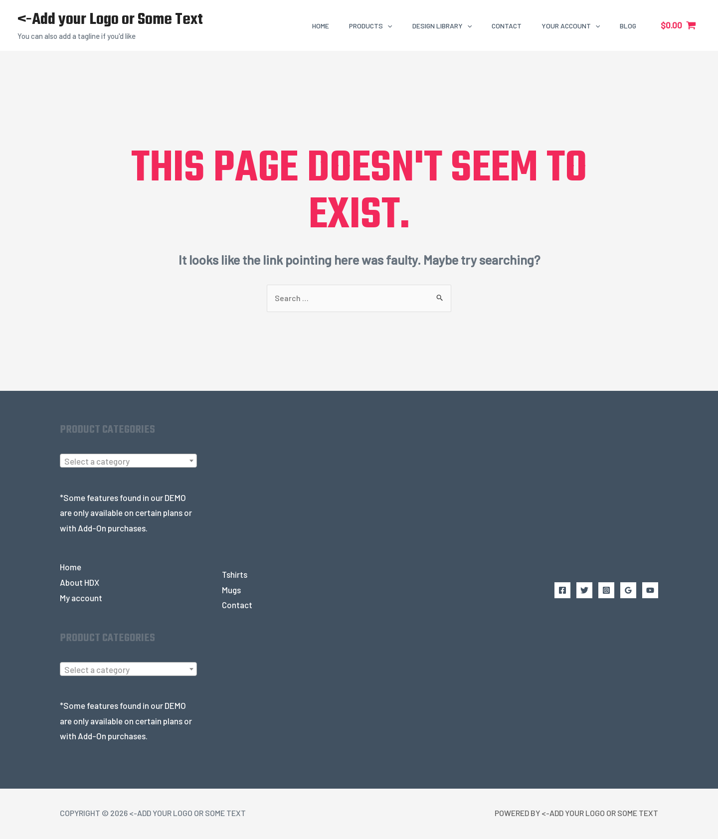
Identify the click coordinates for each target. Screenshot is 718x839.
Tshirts (234, 575)
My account (81, 598)
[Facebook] (562, 591)
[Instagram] (606, 591)
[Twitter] (584, 591)
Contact (237, 606)
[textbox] (128, 462)
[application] (387, 25)
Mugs (231, 590)
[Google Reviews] (628, 591)
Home (70, 568)
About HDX (79, 583)
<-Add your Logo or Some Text (110, 19)
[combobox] (128, 462)
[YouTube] (650, 591)
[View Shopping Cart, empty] (678, 25)
